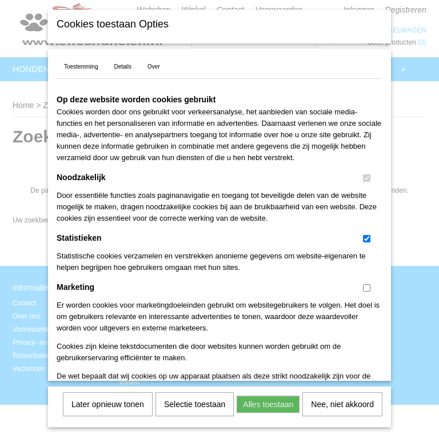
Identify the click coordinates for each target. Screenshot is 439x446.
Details (122, 62)
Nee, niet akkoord (342, 400)
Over (153, 62)
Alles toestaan (268, 400)
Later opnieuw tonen (107, 400)
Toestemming (81, 62)
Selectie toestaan (194, 400)
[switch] (366, 174)
